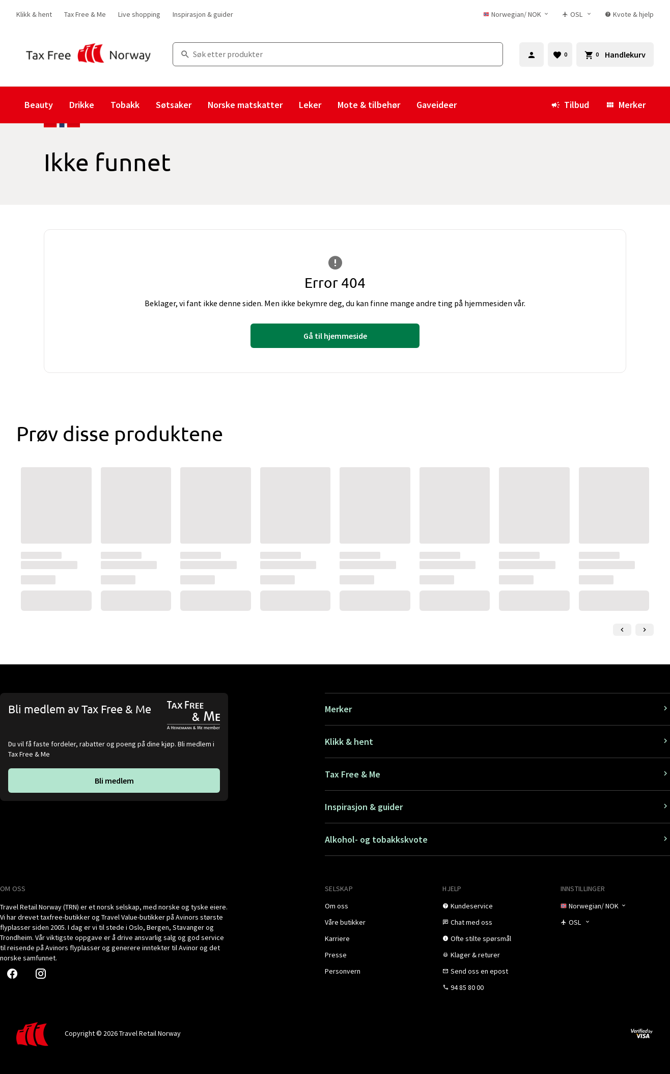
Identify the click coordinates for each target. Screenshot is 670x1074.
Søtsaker (173, 105)
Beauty (38, 105)
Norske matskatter (245, 105)
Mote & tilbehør (369, 105)
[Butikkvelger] (578, 14)
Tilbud (570, 105)
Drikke (81, 105)
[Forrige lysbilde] (622, 630)
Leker (310, 105)
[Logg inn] (531, 54)
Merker (625, 105)
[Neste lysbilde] (644, 630)
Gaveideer (436, 105)
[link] (34, 14)
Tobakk (124, 105)
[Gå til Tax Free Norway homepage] (88, 54)
